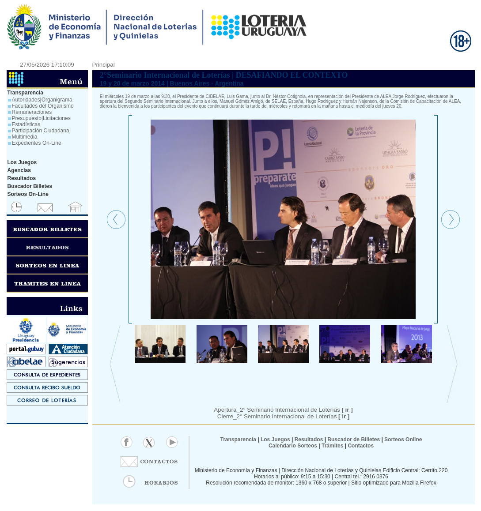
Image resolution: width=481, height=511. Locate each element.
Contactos (360, 446)
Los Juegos (276, 439)
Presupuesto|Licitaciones (41, 118)
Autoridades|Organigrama (42, 100)
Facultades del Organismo (43, 106)
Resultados (309, 439)
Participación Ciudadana (40, 131)
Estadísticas (26, 124)
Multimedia (25, 137)
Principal (103, 64)
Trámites (332, 446)
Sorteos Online (403, 439)
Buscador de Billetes (353, 439)
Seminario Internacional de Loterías (299, 409)
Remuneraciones (32, 112)
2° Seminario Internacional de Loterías (292, 416)
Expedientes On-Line (36, 143)
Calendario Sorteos (293, 446)
